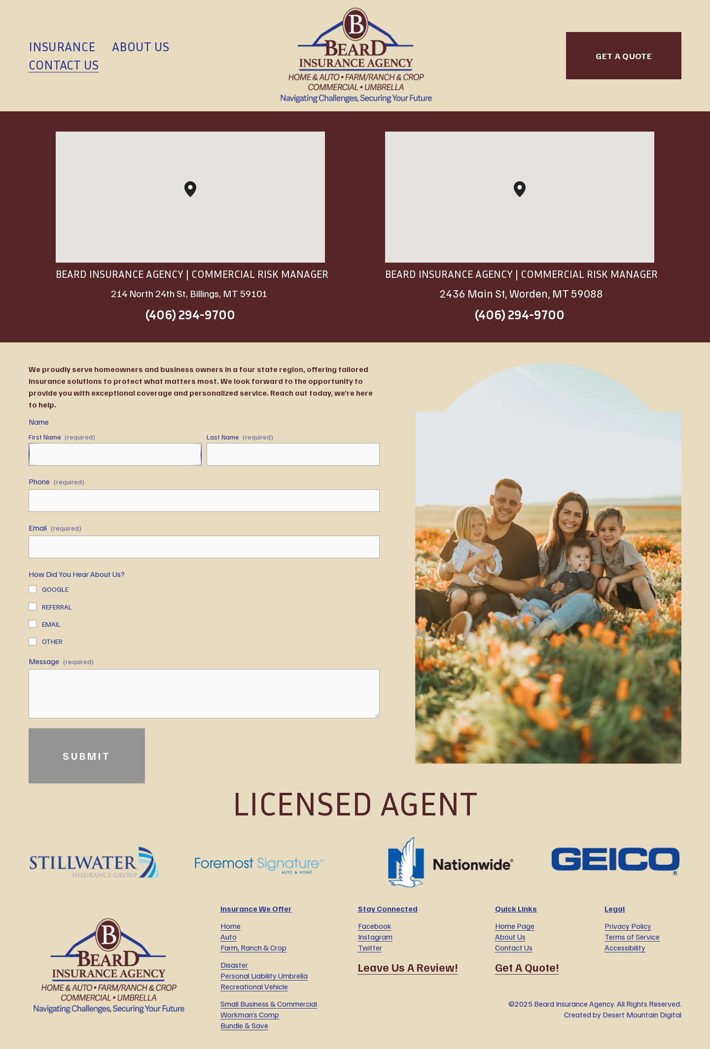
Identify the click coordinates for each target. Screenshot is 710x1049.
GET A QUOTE (624, 55)
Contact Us (64, 64)
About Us (140, 46)
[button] (196, 197)
